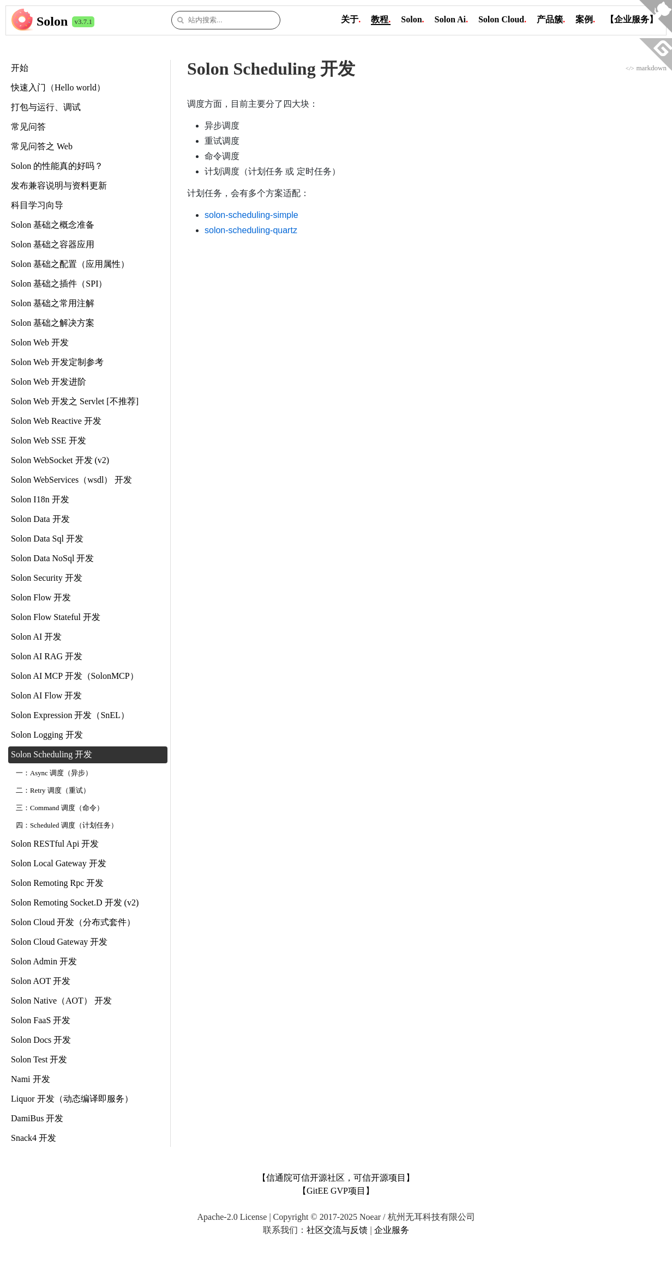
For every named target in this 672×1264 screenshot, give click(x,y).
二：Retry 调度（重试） (53, 790)
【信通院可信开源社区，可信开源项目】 (336, 1177)
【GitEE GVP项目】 (336, 1190)
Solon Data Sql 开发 (47, 538)
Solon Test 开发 (39, 1059)
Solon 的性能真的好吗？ (57, 166)
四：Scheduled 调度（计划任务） (67, 825)
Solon (52, 21)
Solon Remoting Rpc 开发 (57, 883)
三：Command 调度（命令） (60, 808)
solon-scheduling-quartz (251, 230)
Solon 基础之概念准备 (52, 224)
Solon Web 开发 (40, 342)
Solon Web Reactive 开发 (56, 421)
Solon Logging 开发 (47, 734)
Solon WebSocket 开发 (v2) (60, 460)
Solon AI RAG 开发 (46, 656)
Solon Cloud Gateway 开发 (59, 941)
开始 (19, 67)
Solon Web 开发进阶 (48, 381)
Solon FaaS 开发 (40, 1020)
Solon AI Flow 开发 (46, 695)
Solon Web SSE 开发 (48, 440)
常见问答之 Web (42, 146)
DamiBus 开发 (37, 1118)
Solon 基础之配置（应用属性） (70, 264)
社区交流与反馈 (337, 1230)
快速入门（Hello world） (58, 87)
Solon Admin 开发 (44, 961)
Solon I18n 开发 (40, 499)
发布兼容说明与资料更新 (59, 185)
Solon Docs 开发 (41, 1039)
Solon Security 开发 (46, 577)
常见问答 (28, 126)
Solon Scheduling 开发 (51, 754)
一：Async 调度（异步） (54, 773)
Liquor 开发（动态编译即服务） (72, 1098)
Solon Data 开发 (40, 519)
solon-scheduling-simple (251, 215)
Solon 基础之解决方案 (52, 322)
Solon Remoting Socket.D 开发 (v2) (75, 902)
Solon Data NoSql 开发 (52, 558)
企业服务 (391, 1230)
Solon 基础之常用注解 (52, 303)
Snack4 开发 (33, 1138)
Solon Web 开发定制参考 (57, 362)
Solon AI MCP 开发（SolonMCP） (75, 675)
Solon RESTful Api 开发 (55, 843)
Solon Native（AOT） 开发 (61, 1000)
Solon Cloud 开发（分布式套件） (73, 922)
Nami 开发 (30, 1079)
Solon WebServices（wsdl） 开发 (71, 479)
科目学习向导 (37, 205)
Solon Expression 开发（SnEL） (70, 715)
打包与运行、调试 (46, 107)
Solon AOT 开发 (40, 981)
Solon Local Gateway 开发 (58, 863)
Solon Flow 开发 (41, 597)
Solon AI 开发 (36, 636)
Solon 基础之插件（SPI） (59, 283)
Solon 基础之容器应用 (52, 244)
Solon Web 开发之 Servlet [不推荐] (75, 401)
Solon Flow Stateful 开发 (55, 617)
